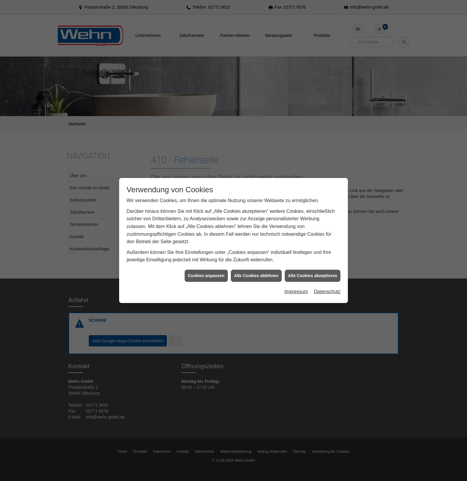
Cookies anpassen (206, 265)
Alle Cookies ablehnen (256, 265)
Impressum (296, 281)
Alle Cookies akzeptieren (312, 265)
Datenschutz (327, 281)
